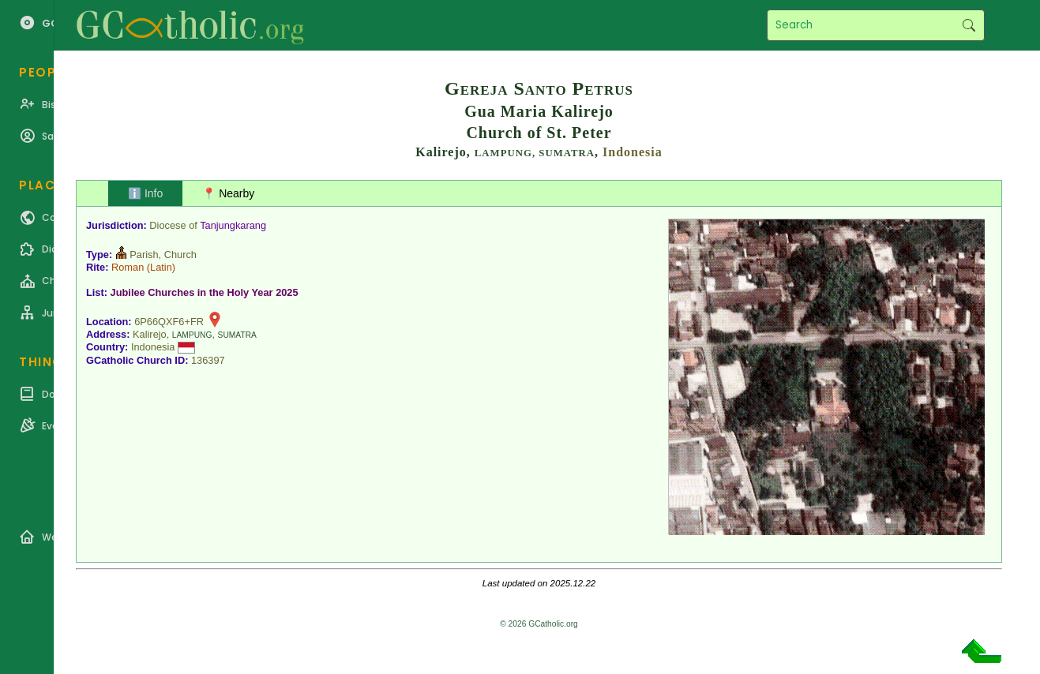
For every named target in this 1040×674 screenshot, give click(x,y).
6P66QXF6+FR (169, 322)
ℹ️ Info (145, 193)
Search (968, 25)
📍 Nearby (228, 193)
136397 (208, 360)
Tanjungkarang (233, 225)
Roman (127, 267)
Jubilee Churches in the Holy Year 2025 (204, 292)
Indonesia (633, 152)
